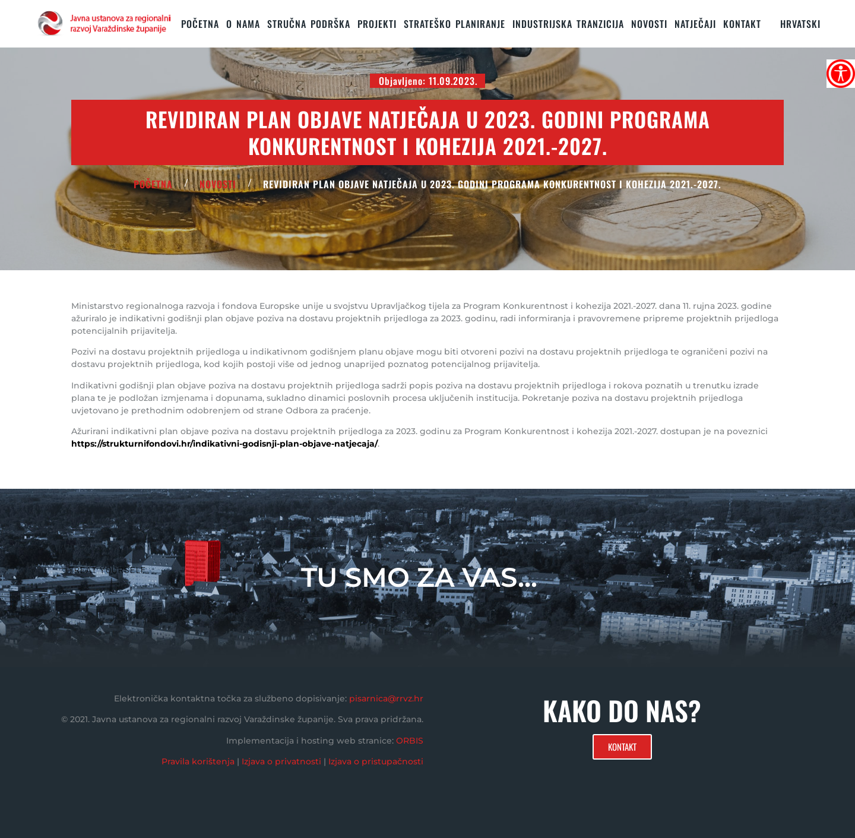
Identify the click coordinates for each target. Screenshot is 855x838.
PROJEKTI (377, 24)
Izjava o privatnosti (281, 761)
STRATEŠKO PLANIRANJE (454, 24)
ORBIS (409, 740)
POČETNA (153, 184)
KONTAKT (742, 24)
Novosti (649, 24)
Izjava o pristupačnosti (375, 761)
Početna (200, 24)
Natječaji (695, 24)
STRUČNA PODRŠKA (308, 24)
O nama (243, 24)
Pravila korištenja (198, 761)
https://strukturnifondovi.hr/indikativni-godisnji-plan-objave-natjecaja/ (224, 443)
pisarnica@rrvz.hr (386, 698)
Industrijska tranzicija (568, 24)
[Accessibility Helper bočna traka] (840, 73)
